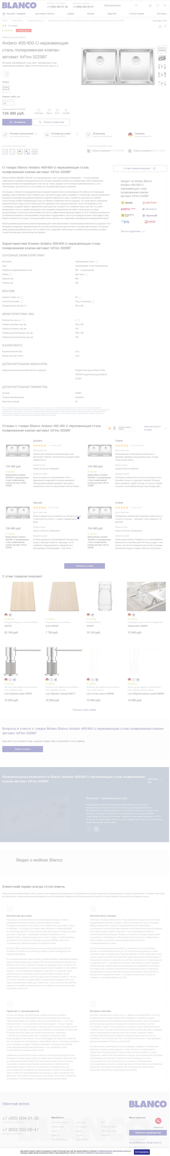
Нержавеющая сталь (35, 20)
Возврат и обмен (109, 1116)
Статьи (79, 1124)
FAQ (103, 1111)
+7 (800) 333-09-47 (83, 6)
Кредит (91, 14)
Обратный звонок (112, 5)
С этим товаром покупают (137, 168)
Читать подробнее (133, 231)
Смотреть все (155, 780)
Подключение (57, 1116)
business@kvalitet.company (145, 1139)
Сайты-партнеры (109, 1120)
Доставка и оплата (44, 14)
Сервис (70, 14)
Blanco (4, 20)
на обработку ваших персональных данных (113, 1151)
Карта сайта (82, 1129)
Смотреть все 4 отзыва (155, 428)
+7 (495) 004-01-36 (57, 6)
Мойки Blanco (17, 20)
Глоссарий (81, 1111)
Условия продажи (59, 1129)
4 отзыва (12, 26)
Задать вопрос (23, 749)
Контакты (162, 14)
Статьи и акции (136, 14)
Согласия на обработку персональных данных (94, 1153)
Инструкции (81, 1116)
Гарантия (111, 14)
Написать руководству (148, 1122)
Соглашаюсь (142, 1152)
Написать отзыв (84, 566)
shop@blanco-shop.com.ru (145, 1131)
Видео (79, 1120)
